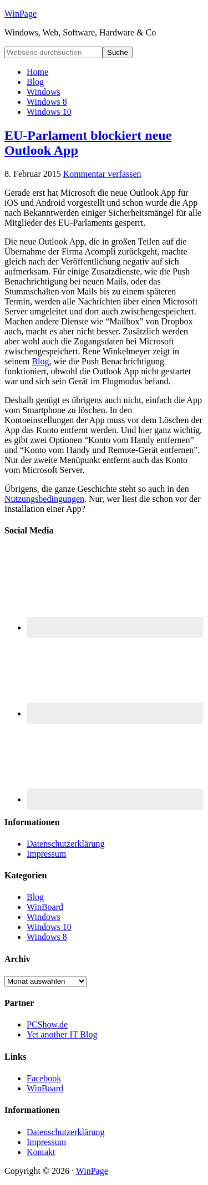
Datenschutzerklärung (65, 843)
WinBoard (45, 907)
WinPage (20, 13)
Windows (43, 917)
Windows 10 (49, 927)
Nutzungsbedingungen (44, 499)
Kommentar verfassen (102, 174)
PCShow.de (47, 1024)
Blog (40, 361)
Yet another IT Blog (62, 1034)
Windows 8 (47, 937)
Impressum (46, 853)
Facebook (44, 1078)
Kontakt (41, 1152)
